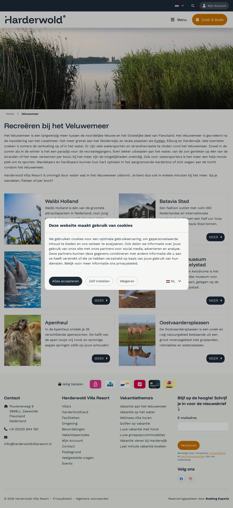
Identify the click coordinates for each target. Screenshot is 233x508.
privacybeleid (126, 263)
